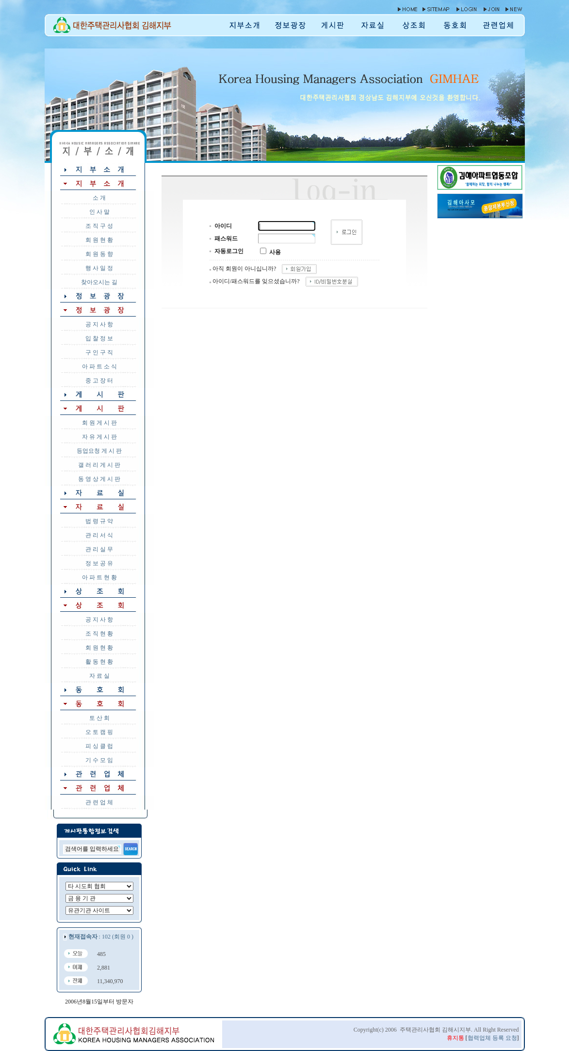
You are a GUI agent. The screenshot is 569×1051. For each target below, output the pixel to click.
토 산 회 (99, 718)
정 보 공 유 (99, 563)
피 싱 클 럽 (99, 746)
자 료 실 (99, 675)
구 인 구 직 (99, 352)
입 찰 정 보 (99, 338)
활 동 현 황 (99, 661)
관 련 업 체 (99, 802)
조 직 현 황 (99, 633)
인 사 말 (99, 211)
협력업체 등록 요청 (492, 1038)
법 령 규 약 (99, 521)
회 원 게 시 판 (99, 422)
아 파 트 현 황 (99, 577)
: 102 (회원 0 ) (100, 936)
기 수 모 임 (99, 760)
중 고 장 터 (99, 380)
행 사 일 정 (99, 268)
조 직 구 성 (99, 226)
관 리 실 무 (99, 549)
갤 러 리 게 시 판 (99, 465)
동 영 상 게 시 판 (99, 479)
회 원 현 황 (99, 240)
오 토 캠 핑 (99, 732)
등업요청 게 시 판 (99, 450)
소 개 (99, 197)
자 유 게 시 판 (99, 436)
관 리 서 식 (99, 535)
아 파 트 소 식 (99, 366)
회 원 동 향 (99, 254)
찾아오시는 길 (99, 282)
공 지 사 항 (99, 324)
